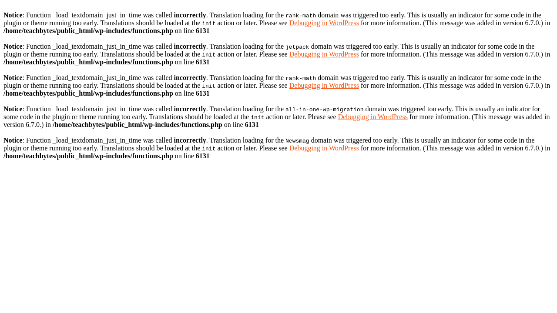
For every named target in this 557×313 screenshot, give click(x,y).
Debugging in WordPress (324, 23)
